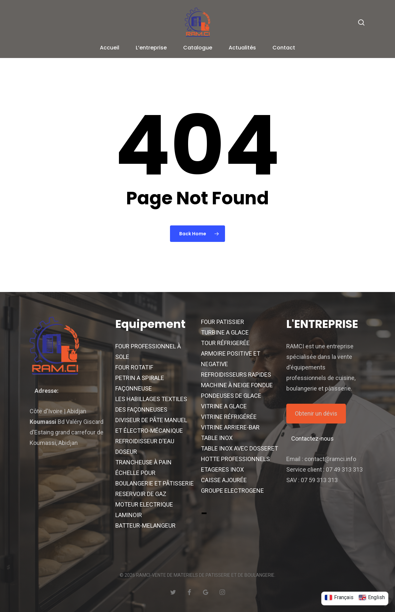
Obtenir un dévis (316, 413)
